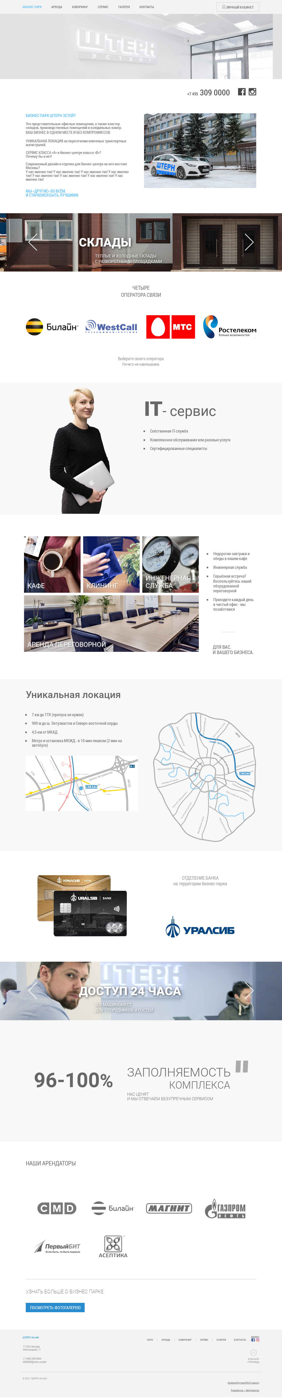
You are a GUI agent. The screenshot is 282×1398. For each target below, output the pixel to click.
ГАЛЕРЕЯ (124, 7)
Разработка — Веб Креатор (245, 1391)
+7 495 (208, 93)
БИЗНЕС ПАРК (32, 7)
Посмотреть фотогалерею (57, 1307)
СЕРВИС (103, 7)
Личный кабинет (238, 7)
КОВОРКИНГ (80, 7)
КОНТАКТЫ (146, 7)
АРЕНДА (56, 7)
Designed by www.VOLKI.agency (243, 1383)
